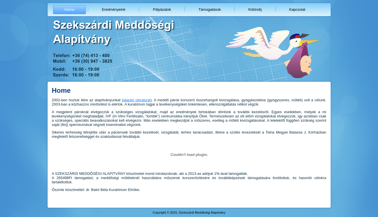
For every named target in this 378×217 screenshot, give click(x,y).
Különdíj (255, 9)
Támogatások (209, 9)
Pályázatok (162, 9)
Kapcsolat (297, 9)
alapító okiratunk (137, 100)
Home (70, 9)
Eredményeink (113, 9)
